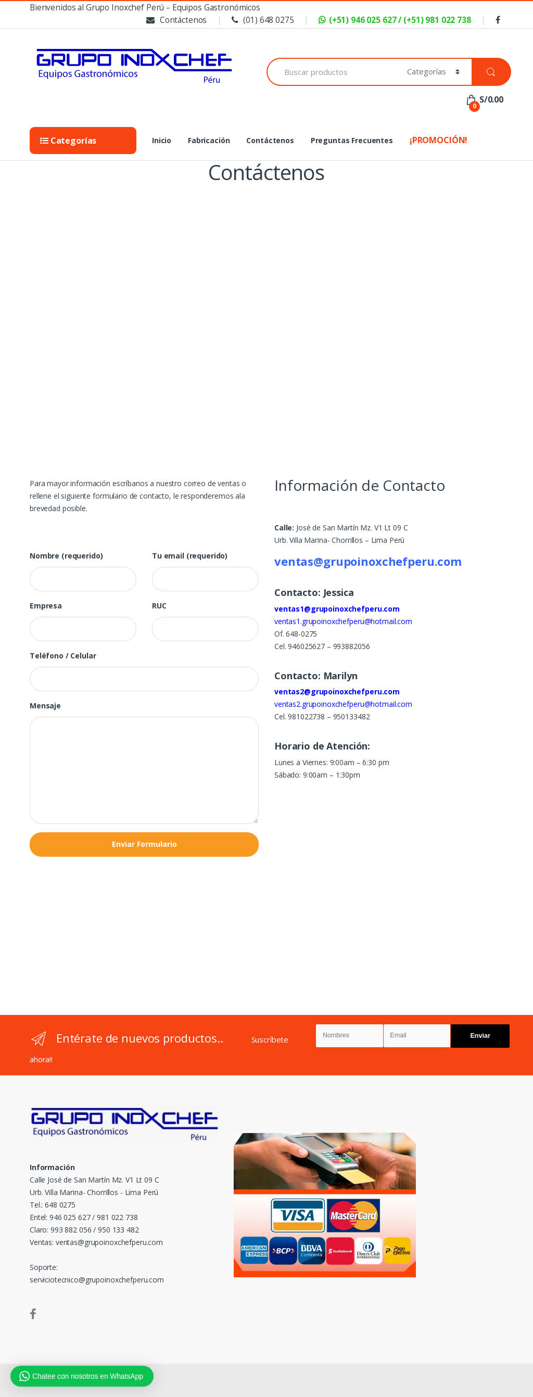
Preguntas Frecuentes (352, 140)
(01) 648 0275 (262, 20)
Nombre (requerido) (66, 556)
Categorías (68, 140)
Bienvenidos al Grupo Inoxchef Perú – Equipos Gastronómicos (145, 7)
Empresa (46, 606)
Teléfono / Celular (63, 656)
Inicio (161, 140)
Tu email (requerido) (189, 556)
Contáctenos (175, 20)
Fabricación (209, 140)
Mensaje (45, 705)
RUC (159, 606)
